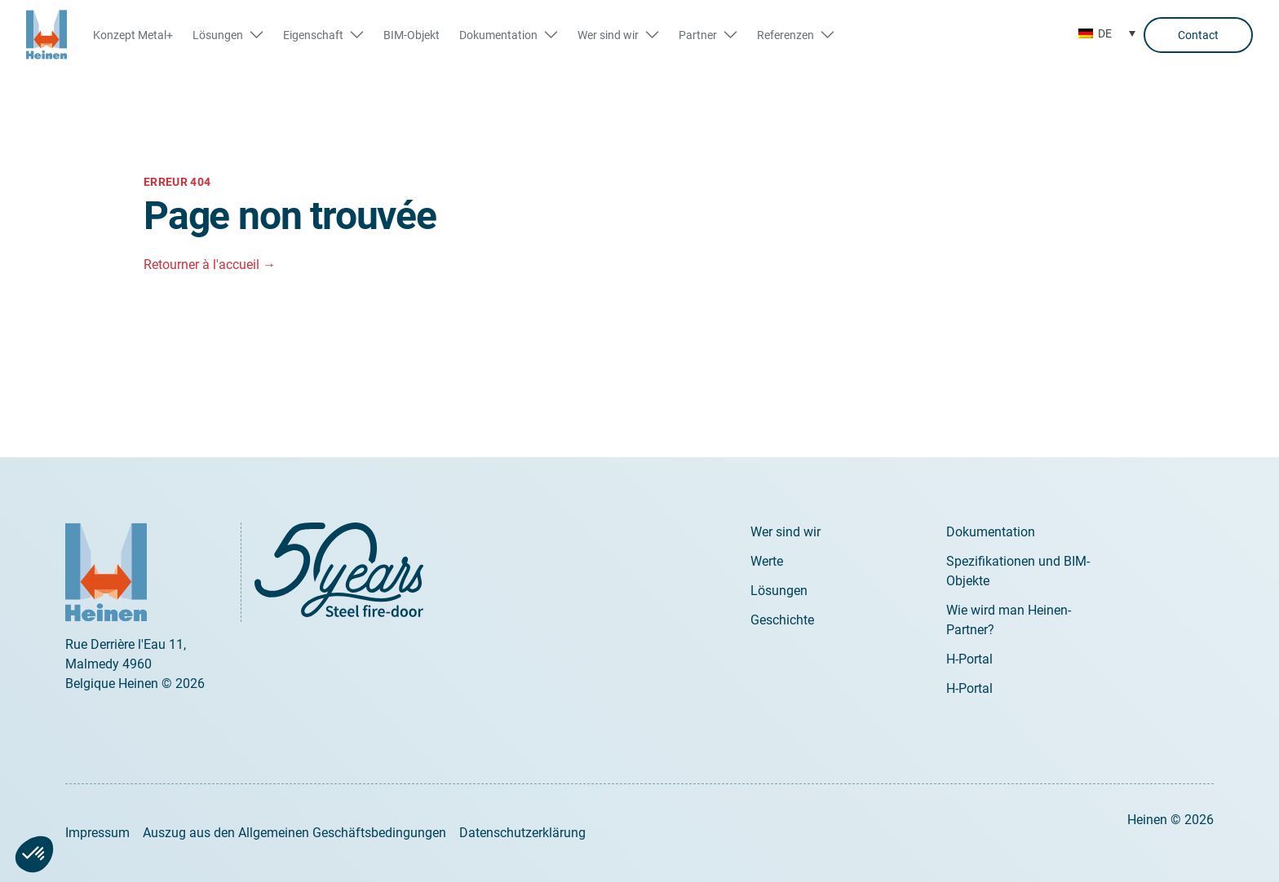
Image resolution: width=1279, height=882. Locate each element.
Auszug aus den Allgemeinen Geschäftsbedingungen (294, 832)
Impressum (97, 832)
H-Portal (969, 659)
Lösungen (779, 590)
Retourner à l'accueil (210, 264)
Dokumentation (990, 532)
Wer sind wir (785, 532)
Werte (766, 561)
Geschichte (782, 620)
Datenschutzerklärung (522, 832)
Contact (1198, 35)
